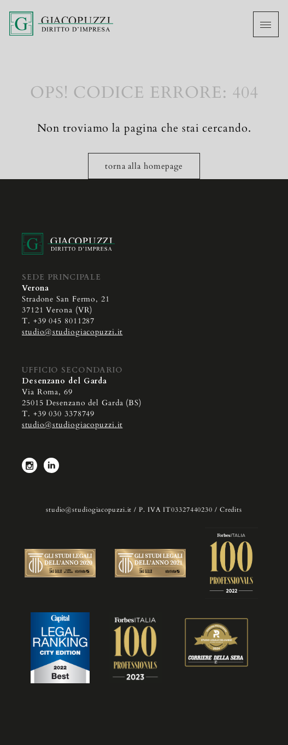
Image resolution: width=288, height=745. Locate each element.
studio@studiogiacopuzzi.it (72, 332)
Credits (231, 509)
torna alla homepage (144, 166)
